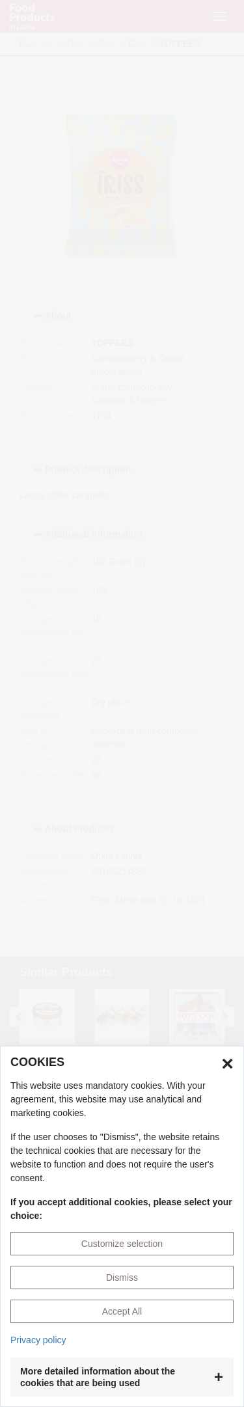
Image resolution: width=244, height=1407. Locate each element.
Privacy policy (38, 1340)
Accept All (122, 1311)
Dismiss (122, 1277)
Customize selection (122, 1243)
